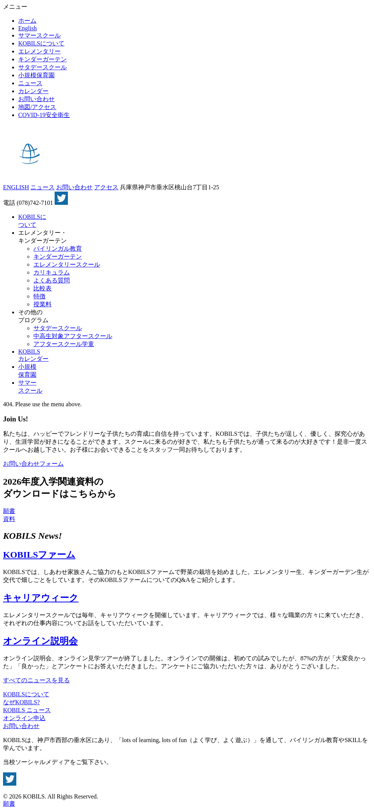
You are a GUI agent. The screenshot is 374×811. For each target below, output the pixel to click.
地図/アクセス (37, 107)
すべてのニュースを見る (36, 680)
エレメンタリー (39, 51)
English (27, 28)
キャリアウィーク (41, 598)
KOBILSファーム (39, 555)
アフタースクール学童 (63, 344)
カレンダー (33, 91)
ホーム (27, 20)
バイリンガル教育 (57, 248)
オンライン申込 (24, 718)
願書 (9, 511)
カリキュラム (51, 272)
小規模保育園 (36, 75)
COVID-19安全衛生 (44, 115)
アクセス (106, 187)
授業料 (42, 304)
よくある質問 (51, 280)
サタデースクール (42, 67)
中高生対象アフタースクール (72, 336)
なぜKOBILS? (21, 702)
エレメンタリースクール (66, 264)
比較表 (42, 288)
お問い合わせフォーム (33, 463)
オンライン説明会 (40, 641)
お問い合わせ (36, 99)
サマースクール (39, 35)
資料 (9, 519)
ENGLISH (16, 187)
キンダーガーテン (42, 59)
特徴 (39, 296)
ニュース (30, 83)
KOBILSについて (41, 43)
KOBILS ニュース (27, 710)
